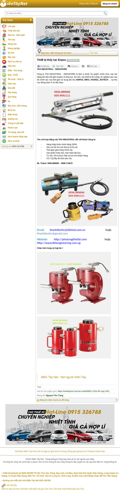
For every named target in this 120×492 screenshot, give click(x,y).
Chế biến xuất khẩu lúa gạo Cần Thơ (36, 489)
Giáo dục (12, 84)
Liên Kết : (9, 485)
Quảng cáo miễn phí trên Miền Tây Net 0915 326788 (26, 480)
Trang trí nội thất (15, 123)
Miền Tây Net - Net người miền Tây (63, 377)
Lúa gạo (11, 26)
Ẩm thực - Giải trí (16, 79)
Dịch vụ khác (14, 141)
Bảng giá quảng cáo (76, 451)
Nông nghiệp (14, 48)
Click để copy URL (101, 391)
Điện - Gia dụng (15, 70)
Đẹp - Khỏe (13, 75)
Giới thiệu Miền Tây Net (25, 451)
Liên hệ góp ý (43, 451)
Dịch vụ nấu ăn (15, 61)
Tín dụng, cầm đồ (16, 132)
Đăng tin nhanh (110, 4)
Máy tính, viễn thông (17, 106)
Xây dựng (12, 92)
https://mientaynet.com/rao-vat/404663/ (75, 391)
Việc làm (12, 66)
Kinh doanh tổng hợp (17, 137)
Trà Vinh (7, 20)
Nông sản (12, 44)
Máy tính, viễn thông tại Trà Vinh (56, 53)
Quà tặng (12, 97)
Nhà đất (11, 88)
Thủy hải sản (14, 31)
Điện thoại (12, 114)
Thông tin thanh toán (96, 451)
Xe (9, 101)
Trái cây (11, 40)
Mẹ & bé (11, 110)
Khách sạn (13, 128)
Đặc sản (12, 57)
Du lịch (11, 53)
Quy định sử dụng (58, 451)
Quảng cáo (13, 119)
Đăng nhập (84, 3)
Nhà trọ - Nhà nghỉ (16, 35)
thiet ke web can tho (10, 489)
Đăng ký (94, 3)
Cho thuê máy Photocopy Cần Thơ (69, 489)
